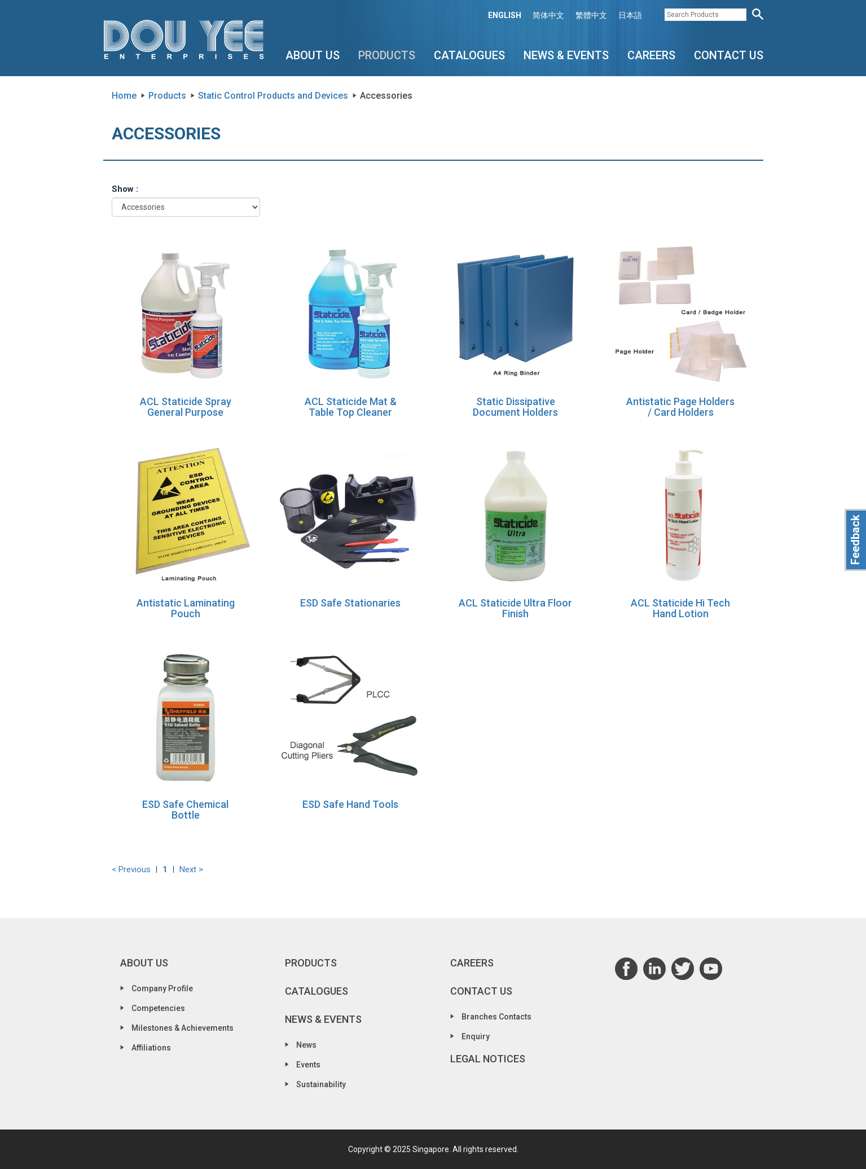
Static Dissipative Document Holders (515, 407)
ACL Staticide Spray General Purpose (185, 407)
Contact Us (728, 55)
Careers (651, 55)
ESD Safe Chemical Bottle (185, 809)
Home (124, 95)
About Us (312, 55)
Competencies (158, 1008)
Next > (191, 869)
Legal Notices (487, 1059)
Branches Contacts (496, 1016)
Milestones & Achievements (182, 1027)
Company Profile (162, 988)
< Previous (131, 869)
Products (386, 55)
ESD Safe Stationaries (350, 603)
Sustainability (321, 1084)
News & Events (566, 55)
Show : (125, 189)
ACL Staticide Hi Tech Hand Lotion (680, 608)
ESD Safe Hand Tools (350, 804)
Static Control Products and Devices (273, 95)
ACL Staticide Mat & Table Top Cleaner (351, 407)
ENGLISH (504, 15)
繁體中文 (591, 15)
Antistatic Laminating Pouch (186, 608)
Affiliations (151, 1047)
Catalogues (469, 55)
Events (308, 1064)
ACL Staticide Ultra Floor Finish (515, 608)
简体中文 (548, 15)
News (306, 1044)
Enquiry (475, 1036)
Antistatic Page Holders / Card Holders (680, 407)
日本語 (630, 15)
